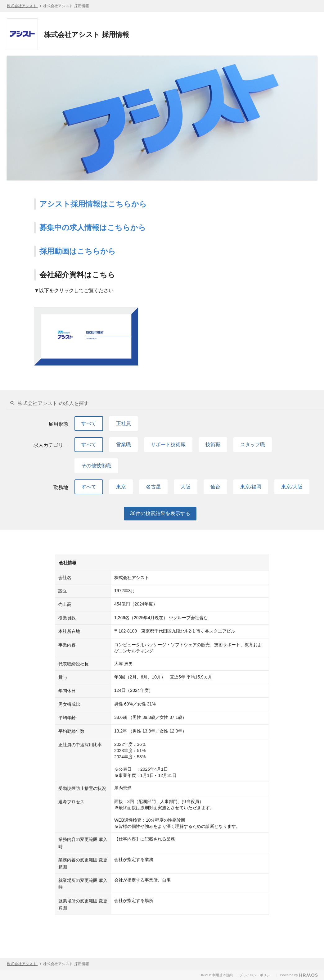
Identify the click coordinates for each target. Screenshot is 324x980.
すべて (88, 423)
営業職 (123, 444)
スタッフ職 (252, 444)
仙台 (215, 486)
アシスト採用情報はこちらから (93, 204)
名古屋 (153, 486)
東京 (121, 486)
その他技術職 (96, 465)
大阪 (186, 486)
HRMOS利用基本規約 (216, 975)
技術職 (212, 444)
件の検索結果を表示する (160, 513)
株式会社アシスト (22, 6)
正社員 (123, 423)
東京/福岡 (250, 486)
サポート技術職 (168, 444)
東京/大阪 (291, 486)
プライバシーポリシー (256, 975)
